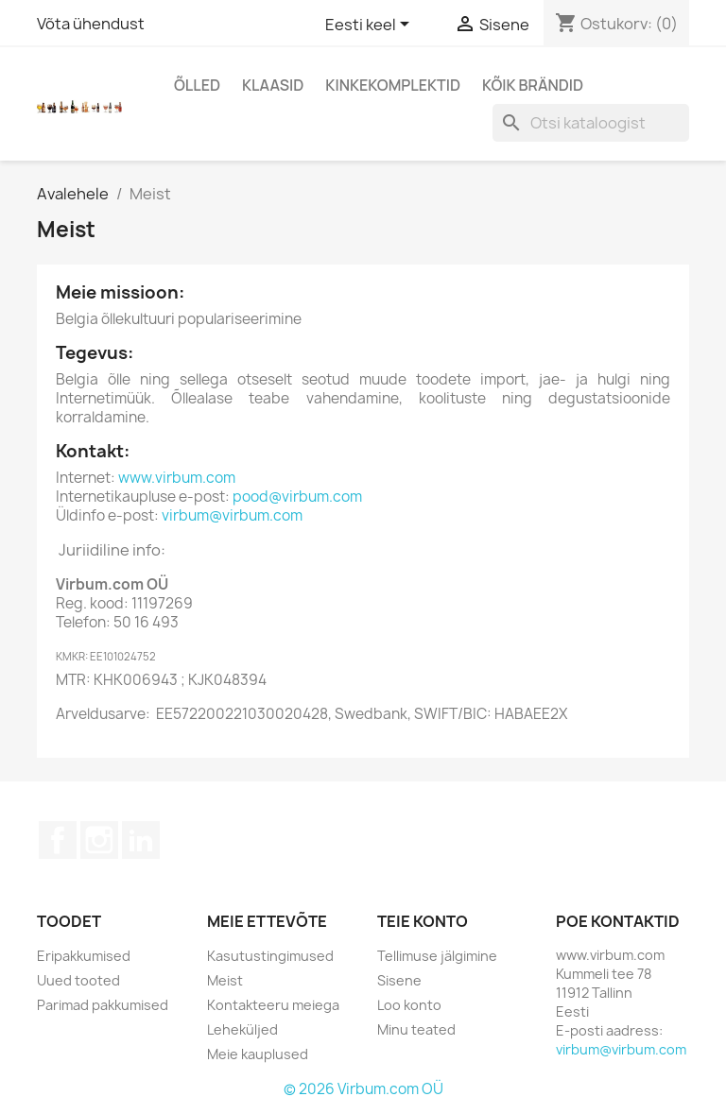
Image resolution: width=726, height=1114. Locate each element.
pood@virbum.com (297, 496)
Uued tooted (78, 980)
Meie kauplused (257, 1054)
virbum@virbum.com (232, 515)
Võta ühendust (91, 23)
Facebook (58, 840)
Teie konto (422, 921)
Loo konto (409, 1005)
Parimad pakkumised (102, 1005)
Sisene (399, 980)
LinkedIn (141, 840)
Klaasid (272, 85)
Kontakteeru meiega (273, 1005)
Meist (225, 980)
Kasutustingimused (270, 956)
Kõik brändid (532, 85)
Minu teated (416, 1029)
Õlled (197, 85)
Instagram (99, 840)
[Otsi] (591, 123)
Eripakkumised (83, 956)
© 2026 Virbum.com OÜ (363, 1089)
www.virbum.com (176, 478)
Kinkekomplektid (392, 85)
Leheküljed (242, 1029)
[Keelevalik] (370, 25)
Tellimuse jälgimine (437, 956)
